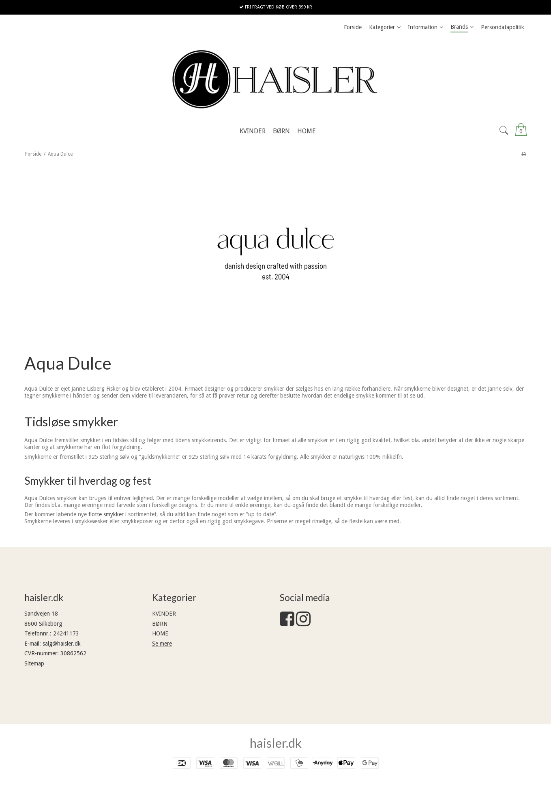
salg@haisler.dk (62, 643)
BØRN (159, 623)
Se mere (162, 643)
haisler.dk (276, 743)
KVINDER (164, 613)
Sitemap (34, 663)
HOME (160, 633)
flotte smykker (106, 514)
